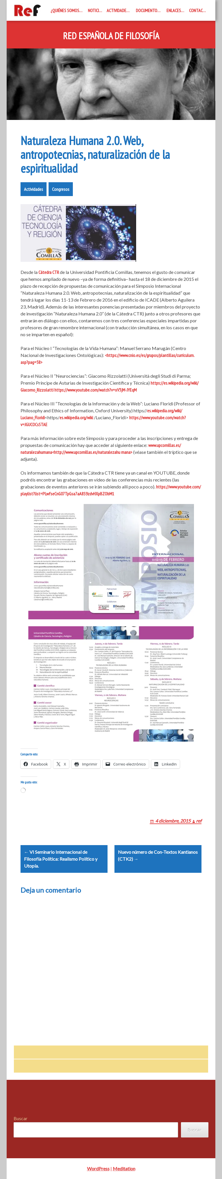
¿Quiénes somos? (66, 10)
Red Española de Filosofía (111, 36)
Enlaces (173, 10)
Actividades (117, 10)
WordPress (98, 1168)
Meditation (124, 1168)
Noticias (95, 10)
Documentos (147, 10)
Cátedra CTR (48, 272)
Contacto (198, 10)
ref (198, 820)
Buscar (20, 1118)
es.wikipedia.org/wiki (76, 417)
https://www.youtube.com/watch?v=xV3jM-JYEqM (95, 390)
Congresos (60, 189)
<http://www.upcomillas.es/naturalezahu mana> (92, 452)
